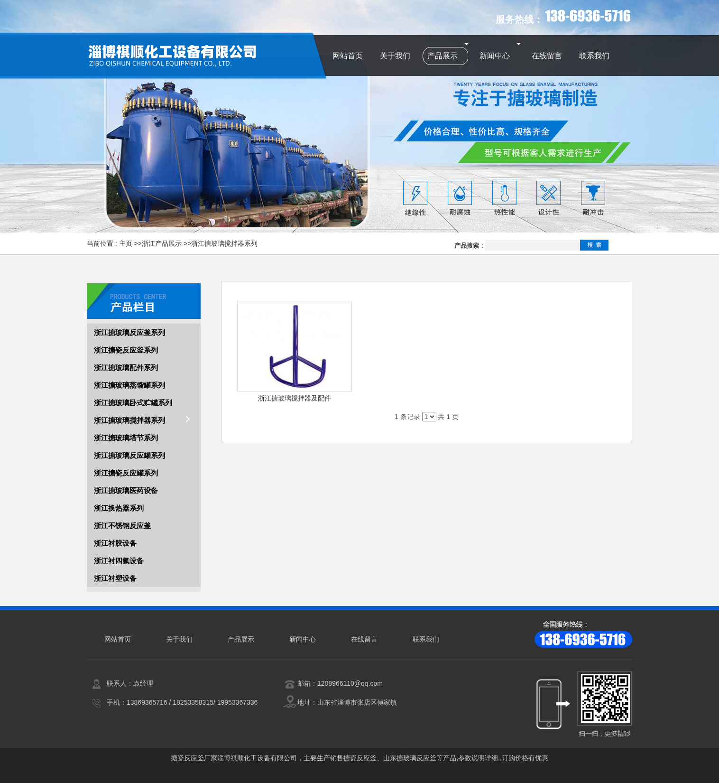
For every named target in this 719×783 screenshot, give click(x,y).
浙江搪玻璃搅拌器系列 (224, 243)
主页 (125, 243)
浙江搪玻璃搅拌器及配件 (294, 398)
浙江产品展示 (162, 243)
